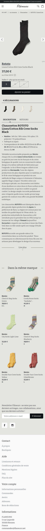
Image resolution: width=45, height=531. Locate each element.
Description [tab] (9, 119)
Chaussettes (23, 12)
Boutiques (6, 450)
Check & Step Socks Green (9, 300)
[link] (11, 284)
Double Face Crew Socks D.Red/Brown (33, 376)
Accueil (4, 12)
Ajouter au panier (22, 92)
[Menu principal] (2, 6)
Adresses (6, 501)
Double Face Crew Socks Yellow (11, 376)
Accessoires (13, 12)
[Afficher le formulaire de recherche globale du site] (38, 6)
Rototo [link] (4, 296)
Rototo (6, 63)
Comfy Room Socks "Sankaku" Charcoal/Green (31, 300)
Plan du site (7, 478)
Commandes (7, 493)
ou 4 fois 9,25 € (9, 75)
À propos (6, 446)
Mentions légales (9, 470)
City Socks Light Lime (10, 337)
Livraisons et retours (11, 461)
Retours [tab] (24, 119)
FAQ (4, 474)
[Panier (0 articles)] (42, 6)
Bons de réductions (10, 505)
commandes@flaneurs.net (13, 528)
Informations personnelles (14, 489)
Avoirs (4, 497)
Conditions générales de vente (15, 465)
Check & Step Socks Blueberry (31, 338)
